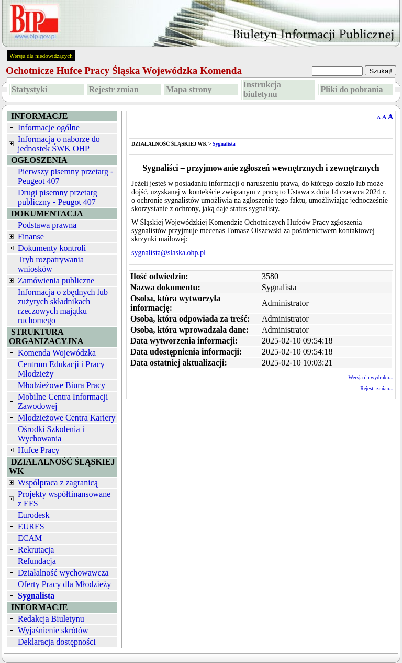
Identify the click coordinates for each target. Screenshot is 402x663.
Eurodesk (33, 515)
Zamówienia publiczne (56, 280)
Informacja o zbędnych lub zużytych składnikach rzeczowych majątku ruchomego (63, 306)
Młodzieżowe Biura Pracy (61, 385)
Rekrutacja (36, 549)
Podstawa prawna (47, 224)
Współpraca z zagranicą (58, 482)
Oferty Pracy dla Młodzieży (64, 584)
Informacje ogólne (49, 127)
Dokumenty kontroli (52, 248)
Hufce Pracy (39, 450)
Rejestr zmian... (376, 388)
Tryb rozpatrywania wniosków (51, 264)
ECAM (30, 538)
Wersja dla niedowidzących (41, 55)
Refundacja (37, 561)
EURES (31, 526)
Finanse (31, 236)
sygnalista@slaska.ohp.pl (168, 253)
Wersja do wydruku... (370, 377)
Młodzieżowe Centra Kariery (67, 417)
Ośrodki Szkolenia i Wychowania (51, 434)
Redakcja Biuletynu (51, 618)
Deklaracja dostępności (57, 641)
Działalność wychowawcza (63, 572)
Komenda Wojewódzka (57, 352)
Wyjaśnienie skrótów (53, 630)
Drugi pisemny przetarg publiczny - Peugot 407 (57, 197)
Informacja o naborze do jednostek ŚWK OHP (59, 144)
